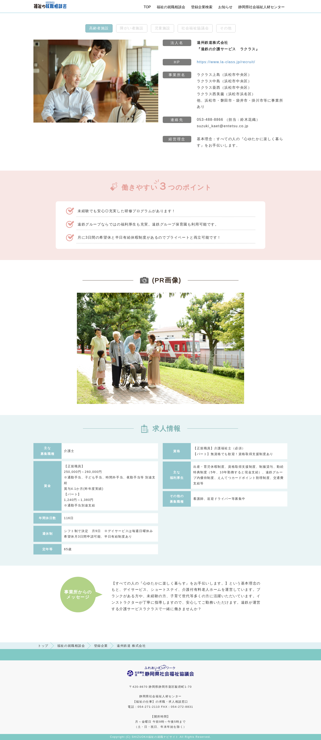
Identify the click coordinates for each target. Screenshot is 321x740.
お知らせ (225, 7)
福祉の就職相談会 (171, 7)
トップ (43, 645)
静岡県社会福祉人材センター (261, 7)
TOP (147, 7)
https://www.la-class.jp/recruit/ (226, 62)
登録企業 (101, 645)
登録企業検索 (201, 7)
